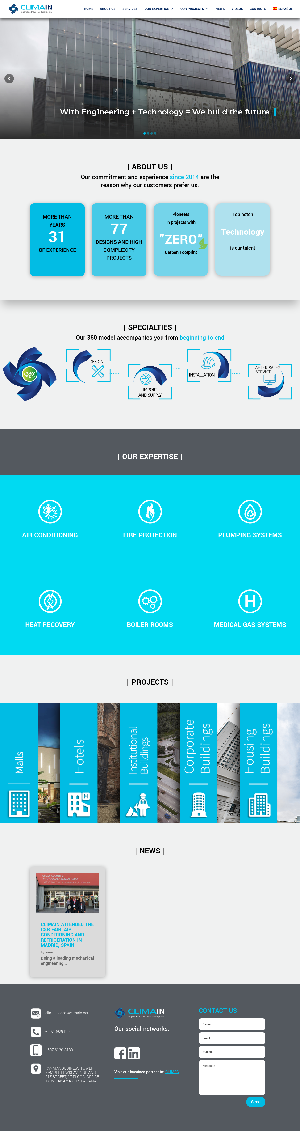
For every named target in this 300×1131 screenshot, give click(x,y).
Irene (49, 952)
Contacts (258, 9)
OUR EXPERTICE (157, 9)
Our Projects (192, 9)
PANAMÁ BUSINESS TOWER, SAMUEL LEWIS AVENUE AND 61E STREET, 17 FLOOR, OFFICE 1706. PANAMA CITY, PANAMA (72, 1075)
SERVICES (130, 9)
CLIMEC (172, 1072)
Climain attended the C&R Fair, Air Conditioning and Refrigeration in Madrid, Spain (67, 935)
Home (88, 9)
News (220, 9)
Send (256, 1102)
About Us (108, 9)
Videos (237, 9)
